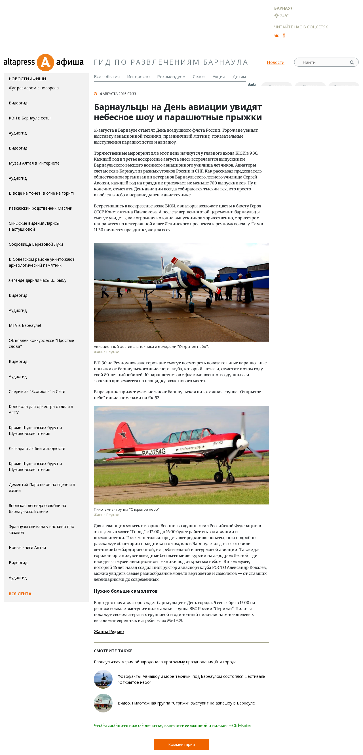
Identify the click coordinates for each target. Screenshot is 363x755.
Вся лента (20, 593)
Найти (352, 62)
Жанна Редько (109, 631)
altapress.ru (20, 62)
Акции (219, 76)
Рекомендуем (171, 76)
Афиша (62, 62)
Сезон (199, 76)
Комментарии (181, 744)
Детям (239, 76)
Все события (107, 76)
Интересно (138, 76)
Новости (275, 62)
